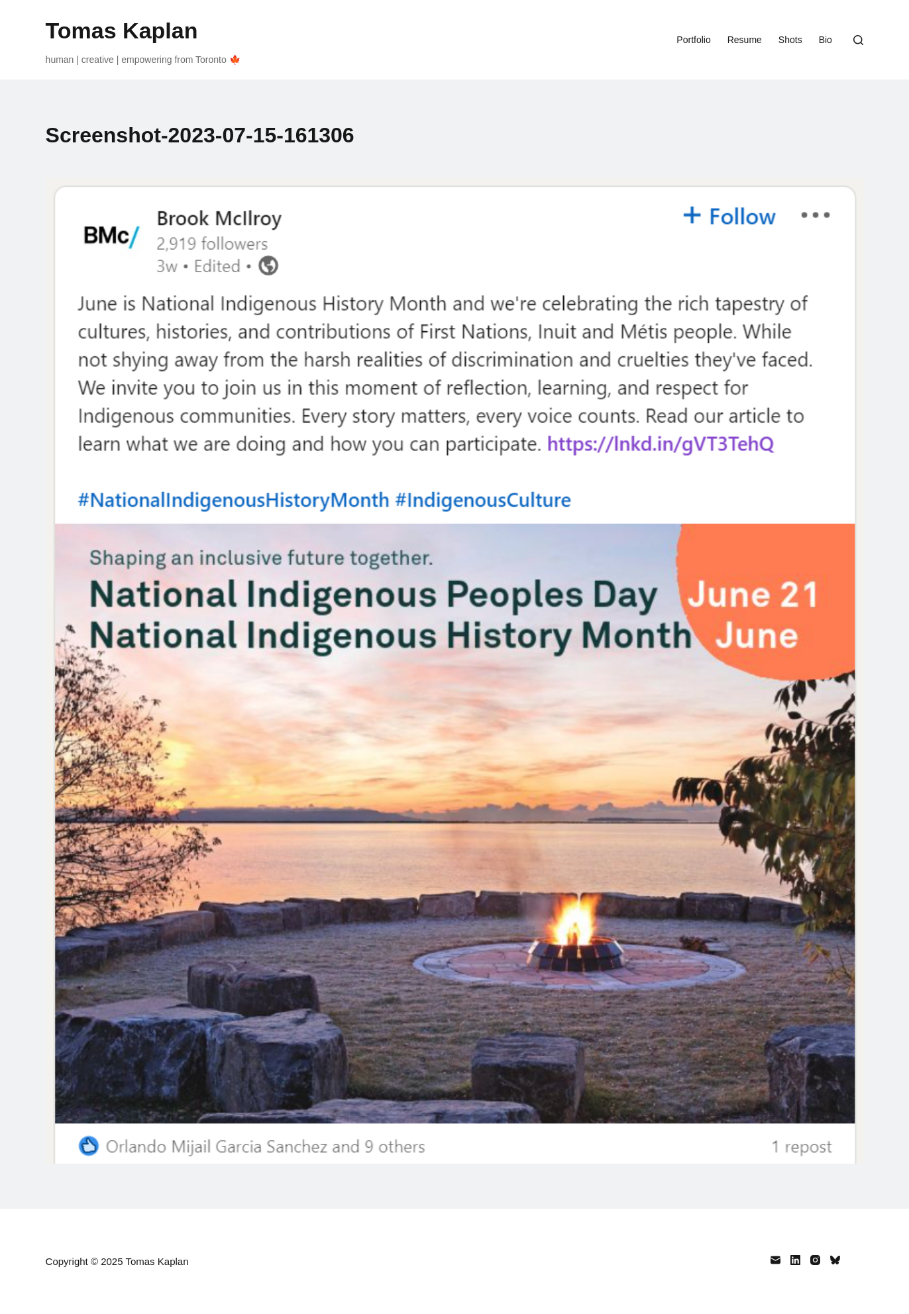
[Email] (775, 1260)
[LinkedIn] (795, 1260)
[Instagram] (815, 1260)
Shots (790, 39)
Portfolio (693, 39)
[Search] (858, 40)
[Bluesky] (835, 1260)
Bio (825, 39)
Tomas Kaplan (122, 30)
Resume (744, 39)
